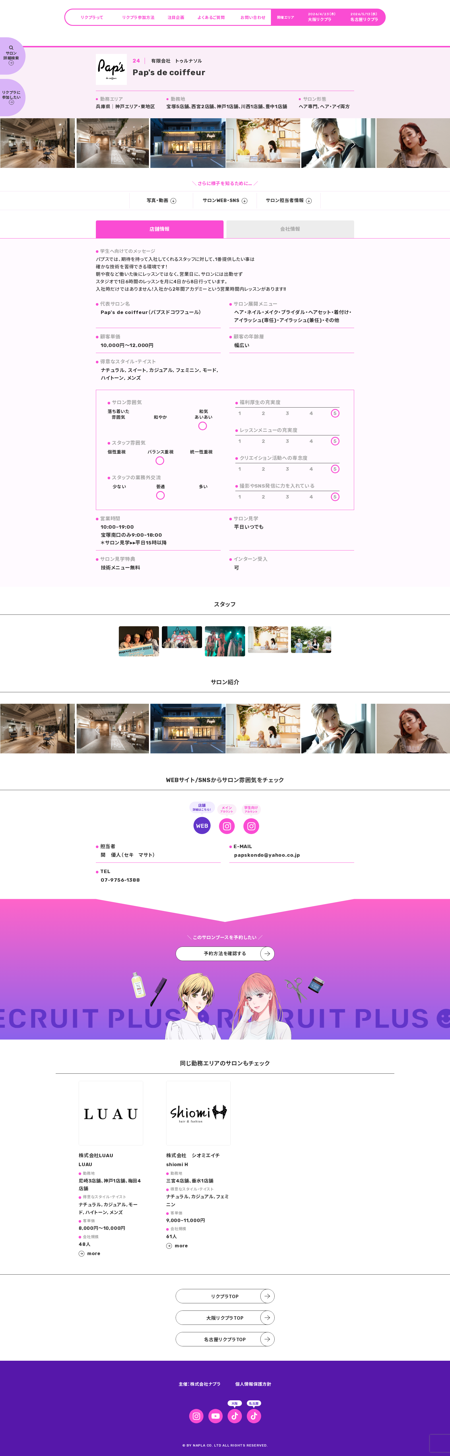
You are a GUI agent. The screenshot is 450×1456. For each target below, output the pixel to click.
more (93, 1253)
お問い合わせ (252, 17)
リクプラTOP (225, 1296)
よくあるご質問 (211, 17)
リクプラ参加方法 (138, 17)
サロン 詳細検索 (11, 56)
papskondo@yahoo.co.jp (267, 855)
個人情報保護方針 (253, 1384)
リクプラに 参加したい (11, 97)
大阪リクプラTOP (224, 1317)
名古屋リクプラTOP (225, 1339)
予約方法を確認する (225, 953)
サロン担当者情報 (288, 201)
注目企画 (176, 17)
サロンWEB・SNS (225, 201)
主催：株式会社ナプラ (200, 1384)
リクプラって (92, 17)
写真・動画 (161, 201)
